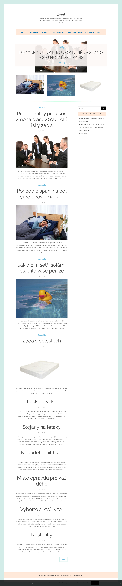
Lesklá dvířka (41, 401)
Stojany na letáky (42, 427)
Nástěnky (41, 535)
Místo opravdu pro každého (41, 481)
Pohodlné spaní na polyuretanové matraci (42, 194)
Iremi (61, 14)
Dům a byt (43, 32)
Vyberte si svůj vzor (41, 509)
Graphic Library (78, 575)
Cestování (24, 32)
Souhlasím (95, 583)
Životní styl (89, 32)
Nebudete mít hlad (42, 452)
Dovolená (34, 32)
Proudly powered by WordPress (49, 575)
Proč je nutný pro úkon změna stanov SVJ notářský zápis (61, 55)
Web (74, 32)
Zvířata (98, 32)
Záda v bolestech (41, 341)
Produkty (60, 32)
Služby (68, 32)
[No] (120, 583)
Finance (52, 32)
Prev (63, 559)
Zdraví (80, 32)
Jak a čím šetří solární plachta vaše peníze (41, 268)
